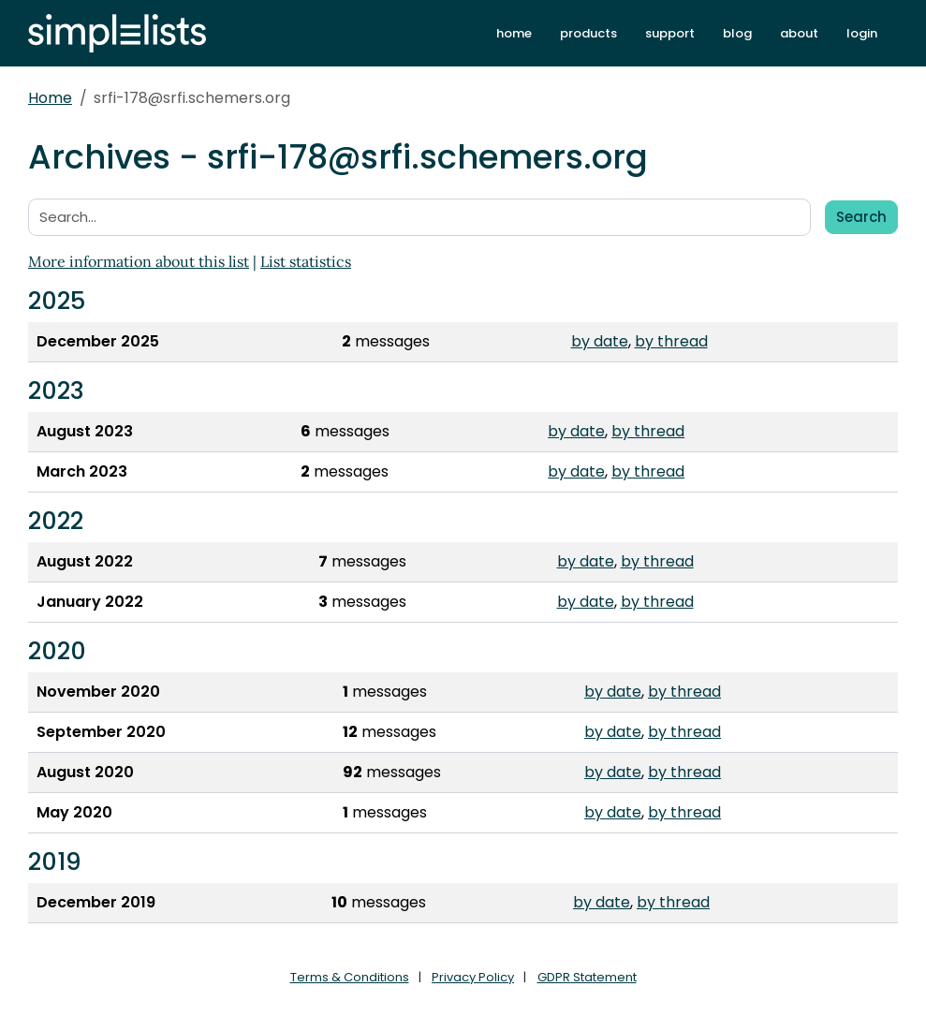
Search (861, 217)
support (670, 33)
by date (599, 341)
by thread (671, 341)
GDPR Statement (587, 977)
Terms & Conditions (349, 977)
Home (50, 98)
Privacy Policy (473, 977)
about (799, 33)
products (588, 33)
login (861, 33)
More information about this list (138, 261)
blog (737, 33)
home (514, 33)
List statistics (305, 261)
